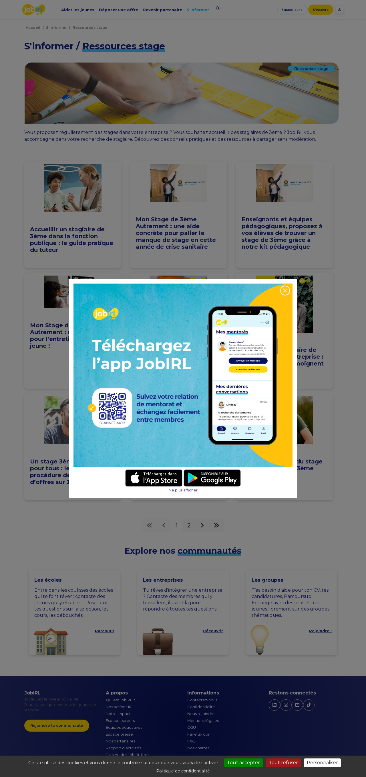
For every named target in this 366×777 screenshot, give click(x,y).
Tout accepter (243, 762)
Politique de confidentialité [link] (183, 771)
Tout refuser (283, 762)
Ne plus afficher (183, 490)
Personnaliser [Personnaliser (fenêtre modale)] (322, 762)
